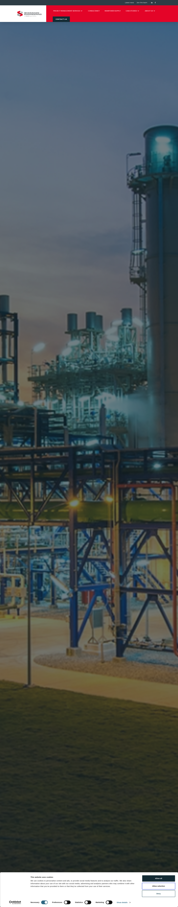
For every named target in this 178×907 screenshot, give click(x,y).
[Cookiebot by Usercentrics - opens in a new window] (15, 902)
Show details (122, 902)
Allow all (158, 878)
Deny (158, 894)
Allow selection (158, 886)
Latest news (129, 2)
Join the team (142, 2)
